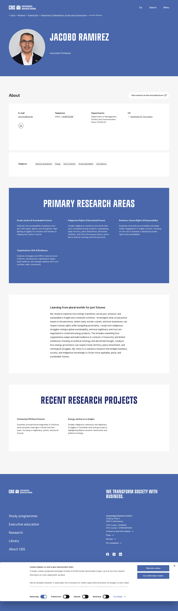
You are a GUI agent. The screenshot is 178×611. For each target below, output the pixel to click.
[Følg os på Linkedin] (120, 555)
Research (21, 15)
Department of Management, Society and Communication (64, 15)
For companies (112, 543)
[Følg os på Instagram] (114, 555)
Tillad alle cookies (153, 578)
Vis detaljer (118, 606)
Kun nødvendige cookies (153, 585)
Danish (139, 7)
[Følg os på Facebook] (107, 555)
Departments (33, 15)
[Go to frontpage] (22, 7)
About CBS (17, 549)
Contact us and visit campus (118, 531)
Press (108, 535)
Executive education (24, 524)
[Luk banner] (174, 575)
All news (109, 539)
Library (14, 541)
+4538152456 (67, 117)
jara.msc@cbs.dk (25, 117)
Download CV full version (141, 117)
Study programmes (23, 516)
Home (13, 15)
